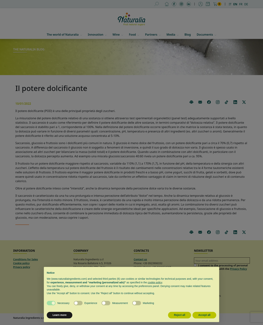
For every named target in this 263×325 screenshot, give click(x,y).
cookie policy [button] (155, 282)
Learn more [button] (59, 314)
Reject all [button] (179, 314)
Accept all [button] (204, 314)
